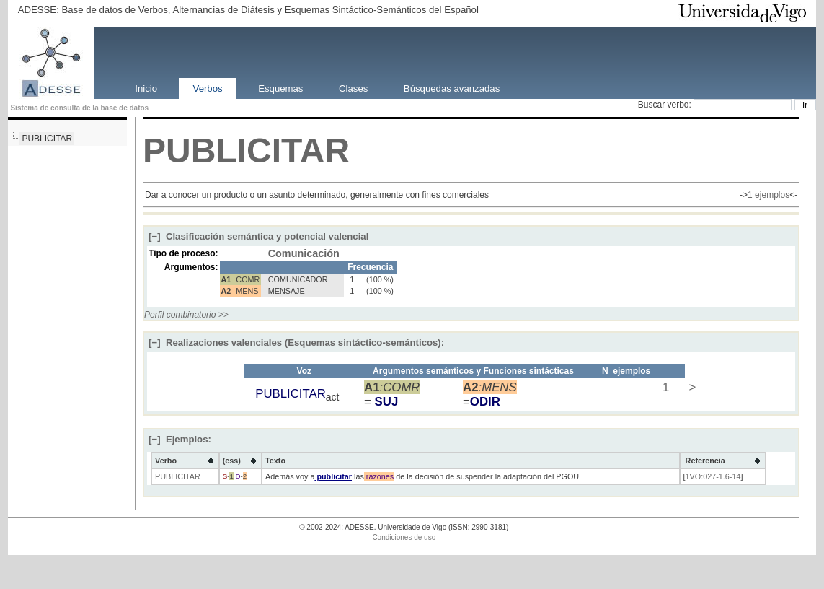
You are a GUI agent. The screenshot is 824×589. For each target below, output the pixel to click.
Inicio (146, 87)
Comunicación (304, 253)
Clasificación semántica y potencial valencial (258, 236)
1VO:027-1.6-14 (713, 476)
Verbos (208, 87)
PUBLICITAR (47, 139)
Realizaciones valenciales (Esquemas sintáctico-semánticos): (296, 342)
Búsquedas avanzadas (452, 87)
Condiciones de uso (403, 537)
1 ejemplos (768, 195)
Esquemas (280, 87)
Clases (353, 87)
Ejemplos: (180, 439)
